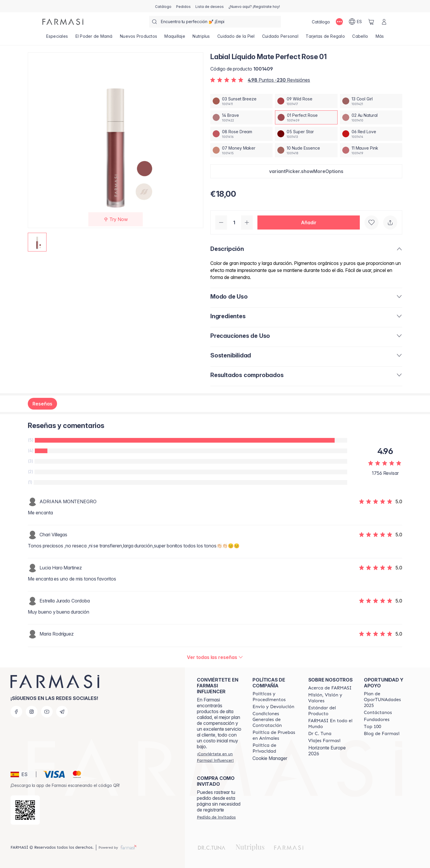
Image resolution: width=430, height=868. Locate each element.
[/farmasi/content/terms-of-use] (274, 719)
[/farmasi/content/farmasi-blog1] (382, 734)
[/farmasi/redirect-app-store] (25, 810)
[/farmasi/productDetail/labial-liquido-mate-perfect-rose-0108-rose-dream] (241, 134)
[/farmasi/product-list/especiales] (57, 38)
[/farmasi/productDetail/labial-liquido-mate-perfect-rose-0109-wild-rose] (306, 101)
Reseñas (42, 404)
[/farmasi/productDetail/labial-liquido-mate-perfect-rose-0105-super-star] (306, 134)
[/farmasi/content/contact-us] (378, 712)
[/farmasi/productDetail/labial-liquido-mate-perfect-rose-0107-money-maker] (241, 150)
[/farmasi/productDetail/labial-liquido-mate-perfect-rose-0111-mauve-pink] (371, 150)
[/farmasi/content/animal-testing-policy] (274, 735)
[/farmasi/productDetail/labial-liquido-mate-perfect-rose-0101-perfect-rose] (306, 117)
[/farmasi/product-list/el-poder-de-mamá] (94, 38)
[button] (306, 171)
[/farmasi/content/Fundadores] (377, 720)
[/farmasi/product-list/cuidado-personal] (280, 38)
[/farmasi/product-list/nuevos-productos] (138, 38)
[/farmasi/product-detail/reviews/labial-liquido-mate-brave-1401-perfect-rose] (215, 657)
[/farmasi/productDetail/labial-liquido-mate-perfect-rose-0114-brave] (241, 117)
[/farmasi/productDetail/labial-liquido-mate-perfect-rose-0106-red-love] (371, 134)
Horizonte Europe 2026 (327, 750)
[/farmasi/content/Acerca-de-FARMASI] (330, 688)
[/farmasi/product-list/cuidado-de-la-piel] (236, 38)
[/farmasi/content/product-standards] (330, 711)
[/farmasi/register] (183, 6)
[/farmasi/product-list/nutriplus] (201, 38)
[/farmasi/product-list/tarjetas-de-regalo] (325, 38)
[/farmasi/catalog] (163, 6)
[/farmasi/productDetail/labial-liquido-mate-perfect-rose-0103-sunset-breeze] (241, 101)
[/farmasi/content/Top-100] (372, 727)
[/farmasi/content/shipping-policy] (273, 707)
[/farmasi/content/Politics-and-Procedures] (274, 697)
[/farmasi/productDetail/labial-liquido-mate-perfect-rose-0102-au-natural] (371, 117)
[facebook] (16, 712)
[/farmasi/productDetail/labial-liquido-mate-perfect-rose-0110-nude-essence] (306, 150)
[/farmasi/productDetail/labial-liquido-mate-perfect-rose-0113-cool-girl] (371, 101)
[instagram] (31, 712)
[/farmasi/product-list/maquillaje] (175, 38)
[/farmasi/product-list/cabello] (360, 38)
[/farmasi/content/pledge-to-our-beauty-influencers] (319, 734)
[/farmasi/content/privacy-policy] (274, 748)
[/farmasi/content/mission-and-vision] (330, 698)
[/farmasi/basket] (371, 21)
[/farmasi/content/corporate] (330, 724)
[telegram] (62, 712)
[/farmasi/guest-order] (216, 817)
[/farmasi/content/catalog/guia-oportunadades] (386, 699)
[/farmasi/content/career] (324, 741)
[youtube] (47, 712)
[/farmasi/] (62, 21)
